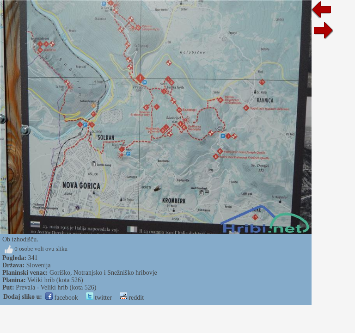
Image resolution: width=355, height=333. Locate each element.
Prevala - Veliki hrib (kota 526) (56, 287)
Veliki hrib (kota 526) (55, 280)
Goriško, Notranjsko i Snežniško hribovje (103, 272)
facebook (61, 297)
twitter (99, 297)
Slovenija (38, 265)
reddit (132, 297)
